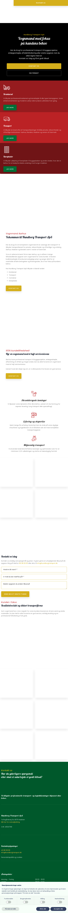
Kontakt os (14, 288)
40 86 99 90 (5, 850)
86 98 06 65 (23, 563)
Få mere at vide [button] (10, 909)
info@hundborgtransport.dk (47, 563)
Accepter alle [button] (58, 909)
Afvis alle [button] (43, 909)
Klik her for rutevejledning (10, 822)
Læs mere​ (10, 108)
